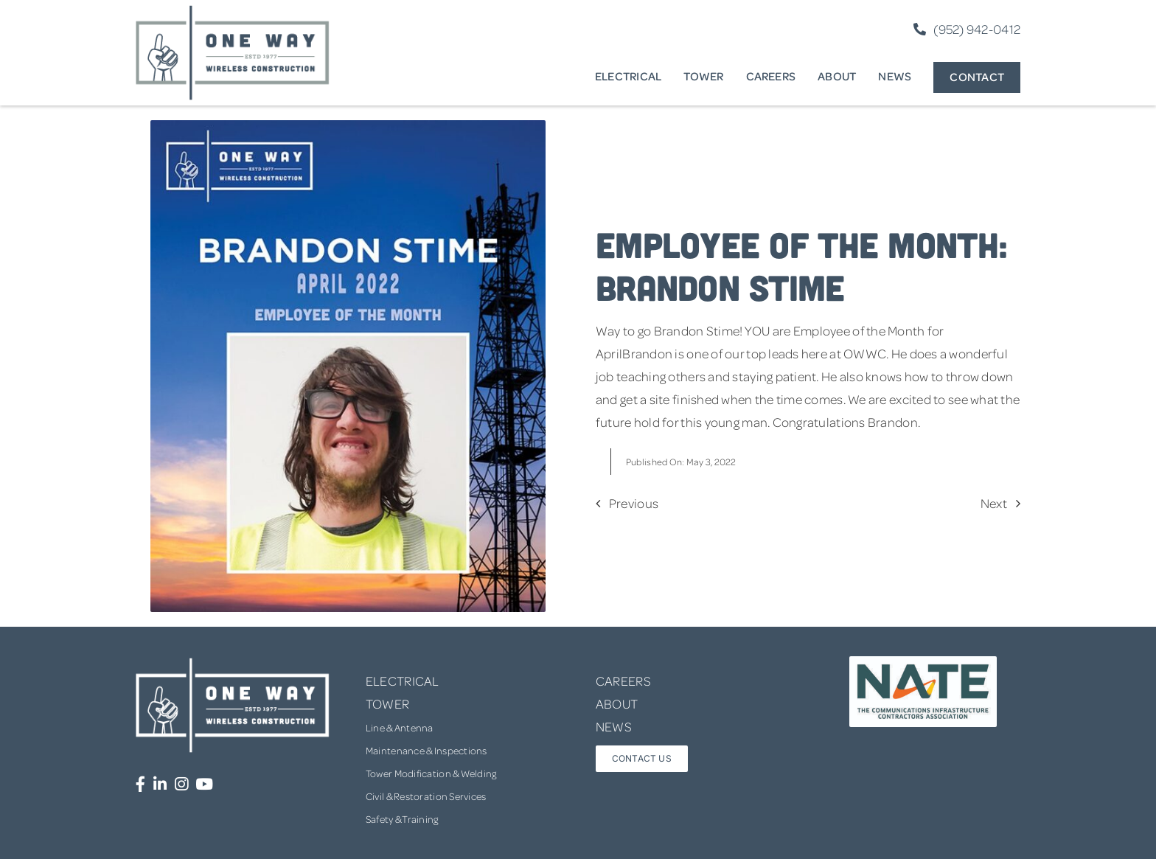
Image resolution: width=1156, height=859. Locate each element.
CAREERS (623, 680)
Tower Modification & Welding (431, 773)
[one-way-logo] (233, 10)
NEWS (614, 726)
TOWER (387, 703)
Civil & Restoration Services (426, 796)
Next (994, 503)
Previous (633, 503)
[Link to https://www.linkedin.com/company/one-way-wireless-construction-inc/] (160, 784)
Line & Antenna (400, 727)
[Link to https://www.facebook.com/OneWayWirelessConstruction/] (140, 784)
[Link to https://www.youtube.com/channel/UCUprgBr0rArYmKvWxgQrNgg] (204, 784)
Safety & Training (402, 819)
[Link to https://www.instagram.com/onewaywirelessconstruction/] (181, 784)
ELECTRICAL (402, 680)
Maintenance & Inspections (426, 750)
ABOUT (617, 703)
